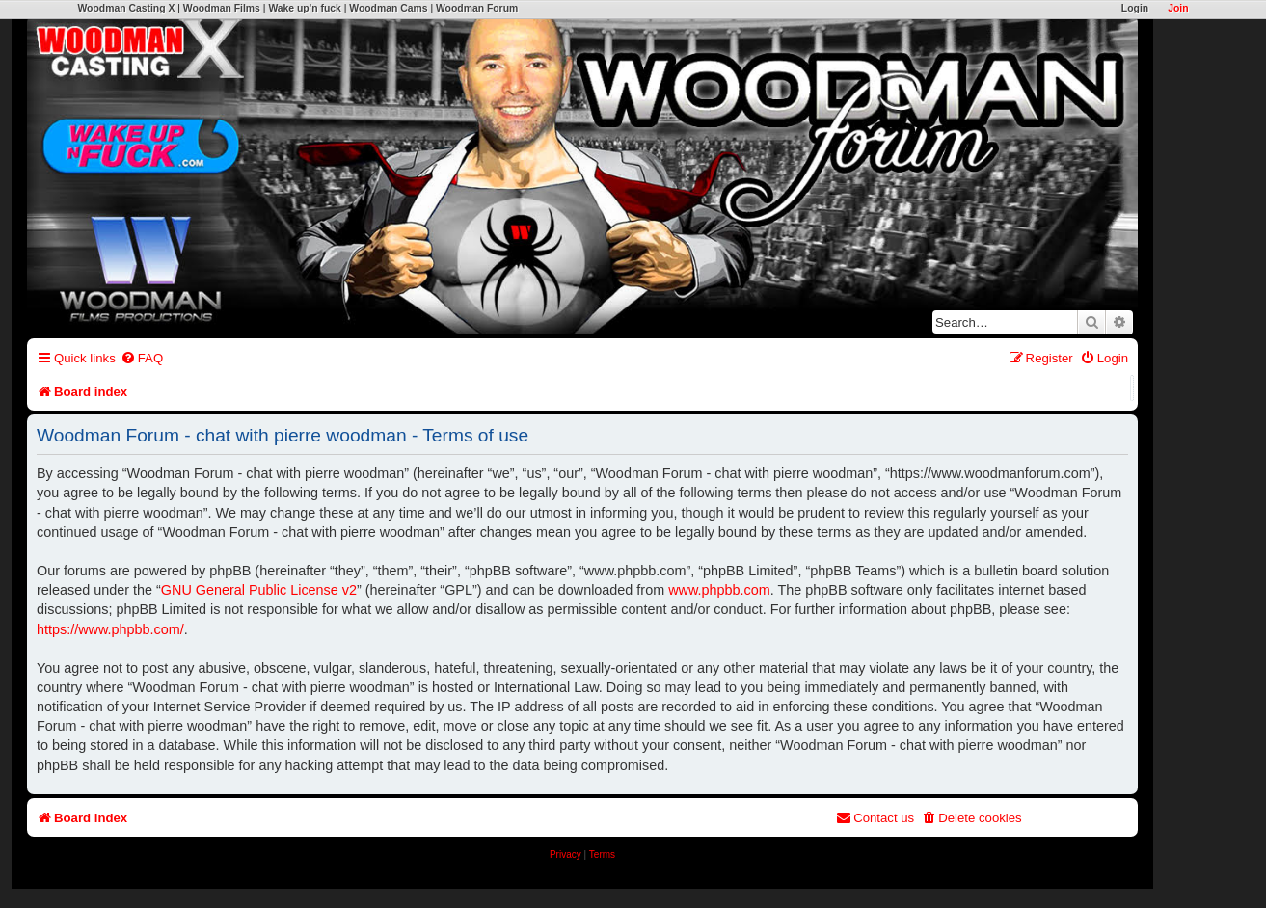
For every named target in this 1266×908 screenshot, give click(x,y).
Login (1134, 8)
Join (1178, 8)
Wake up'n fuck (304, 8)
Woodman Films (221, 8)
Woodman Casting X (126, 8)
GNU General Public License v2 (259, 590)
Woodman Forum (477, 8)
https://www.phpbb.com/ (110, 629)
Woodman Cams (388, 8)
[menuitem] (142, 358)
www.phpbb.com (719, 590)
